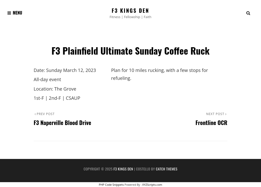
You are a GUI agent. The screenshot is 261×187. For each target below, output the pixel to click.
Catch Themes (166, 168)
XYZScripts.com (152, 184)
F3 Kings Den (130, 10)
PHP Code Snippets (111, 184)
